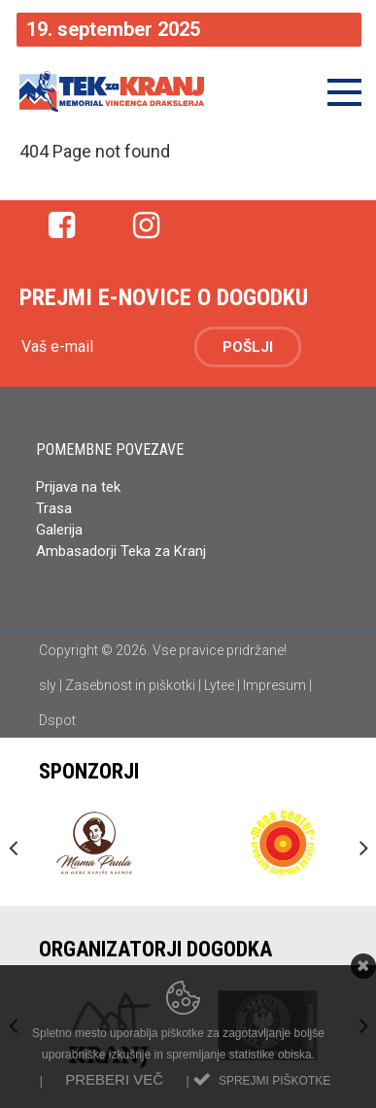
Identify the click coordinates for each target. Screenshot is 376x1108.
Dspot (57, 720)
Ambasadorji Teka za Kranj (123, 551)
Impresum (274, 685)
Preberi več (114, 1079)
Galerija (59, 529)
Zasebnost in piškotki (130, 685)
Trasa (54, 508)
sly (47, 685)
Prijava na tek (78, 487)
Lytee (219, 685)
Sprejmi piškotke (274, 1081)
